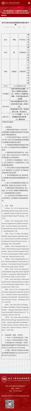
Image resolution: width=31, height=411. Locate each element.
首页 (2, 18)
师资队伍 (6, 18)
